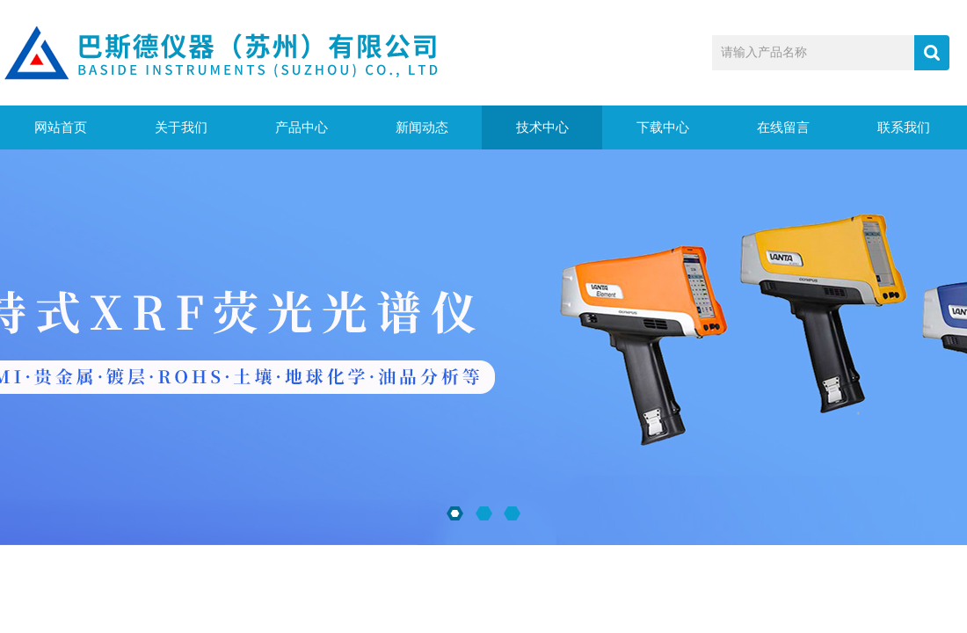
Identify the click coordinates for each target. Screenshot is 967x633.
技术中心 (542, 127)
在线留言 (783, 127)
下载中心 (662, 127)
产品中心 (301, 127)
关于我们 (181, 127)
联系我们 (903, 127)
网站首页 (60, 127)
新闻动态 (422, 127)
